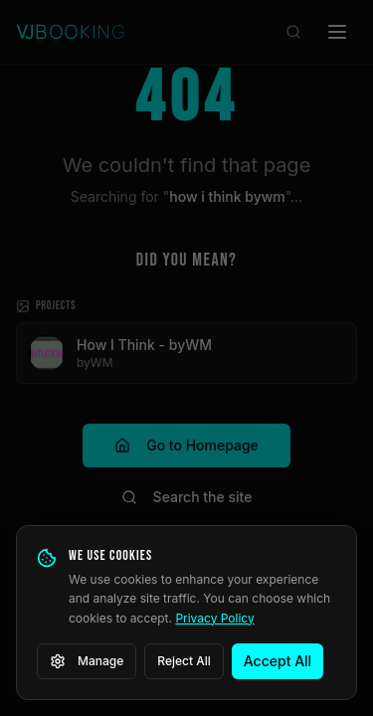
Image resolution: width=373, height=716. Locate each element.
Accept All (277, 660)
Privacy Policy (214, 618)
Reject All (184, 660)
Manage (86, 661)
